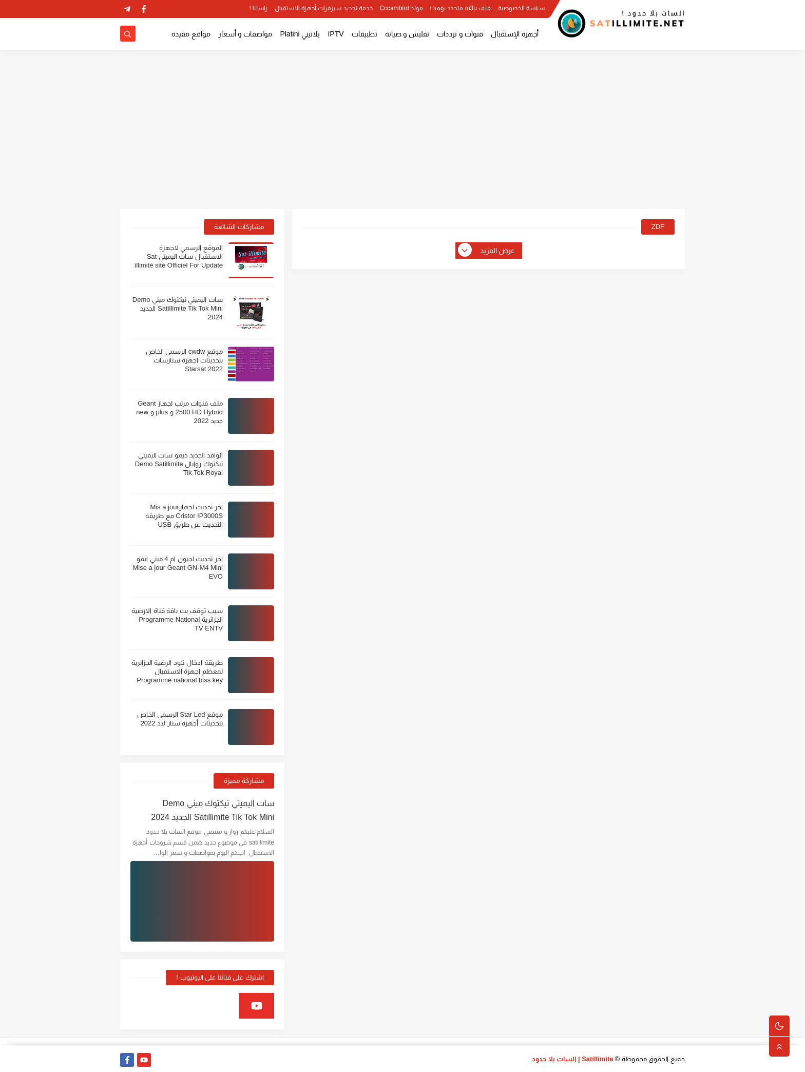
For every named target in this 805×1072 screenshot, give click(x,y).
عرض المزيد (487, 250)
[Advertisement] (402, 129)
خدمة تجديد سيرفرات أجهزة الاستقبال (324, 8)
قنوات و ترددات (460, 34)
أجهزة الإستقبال (515, 34)
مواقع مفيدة (190, 34)
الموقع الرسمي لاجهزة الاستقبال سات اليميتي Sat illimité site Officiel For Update (179, 256)
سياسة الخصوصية (521, 8)
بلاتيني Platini (300, 34)
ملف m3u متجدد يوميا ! (460, 8)
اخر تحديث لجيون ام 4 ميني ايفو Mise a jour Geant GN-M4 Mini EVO (177, 567)
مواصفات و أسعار (245, 34)
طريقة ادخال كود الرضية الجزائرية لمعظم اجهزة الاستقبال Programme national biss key (177, 671)
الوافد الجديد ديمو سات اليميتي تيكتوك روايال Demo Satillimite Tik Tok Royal (179, 463)
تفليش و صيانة (407, 34)
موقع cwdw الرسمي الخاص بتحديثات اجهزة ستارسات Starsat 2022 (184, 360)
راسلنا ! (259, 8)
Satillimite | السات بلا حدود (573, 1059)
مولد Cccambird (401, 8)
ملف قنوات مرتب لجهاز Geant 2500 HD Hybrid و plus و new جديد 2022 (179, 412)
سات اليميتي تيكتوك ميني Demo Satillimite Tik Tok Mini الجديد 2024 (177, 308)
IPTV (335, 34)
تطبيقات (364, 34)
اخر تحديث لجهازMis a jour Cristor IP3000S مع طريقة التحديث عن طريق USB (184, 515)
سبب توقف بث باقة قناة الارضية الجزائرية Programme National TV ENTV (177, 619)
